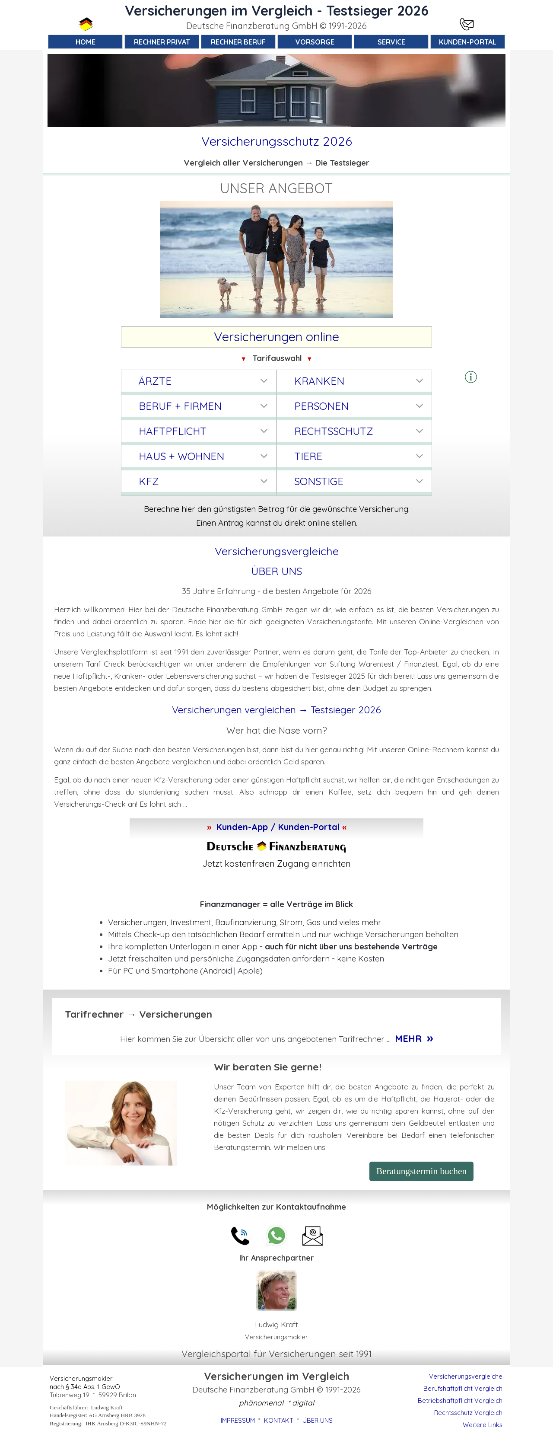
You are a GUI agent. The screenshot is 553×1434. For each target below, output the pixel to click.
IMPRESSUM (238, 1420)
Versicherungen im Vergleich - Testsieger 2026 (277, 10)
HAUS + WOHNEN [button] (181, 456)
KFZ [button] (149, 481)
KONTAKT (278, 1420)
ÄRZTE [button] (155, 380)
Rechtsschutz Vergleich (468, 1412)
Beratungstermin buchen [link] (421, 1171)
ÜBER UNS (276, 571)
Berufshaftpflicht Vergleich (462, 1388)
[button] (470, 377)
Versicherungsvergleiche (465, 1376)
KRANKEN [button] (319, 380)
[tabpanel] (276, 25)
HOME (85, 42)
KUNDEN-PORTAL (467, 42)
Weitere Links (482, 1425)
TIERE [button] (308, 456)
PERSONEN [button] (321, 405)
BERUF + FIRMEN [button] (180, 405)
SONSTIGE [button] (318, 481)
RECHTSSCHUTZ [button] (333, 431)
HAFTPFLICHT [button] (173, 431)
